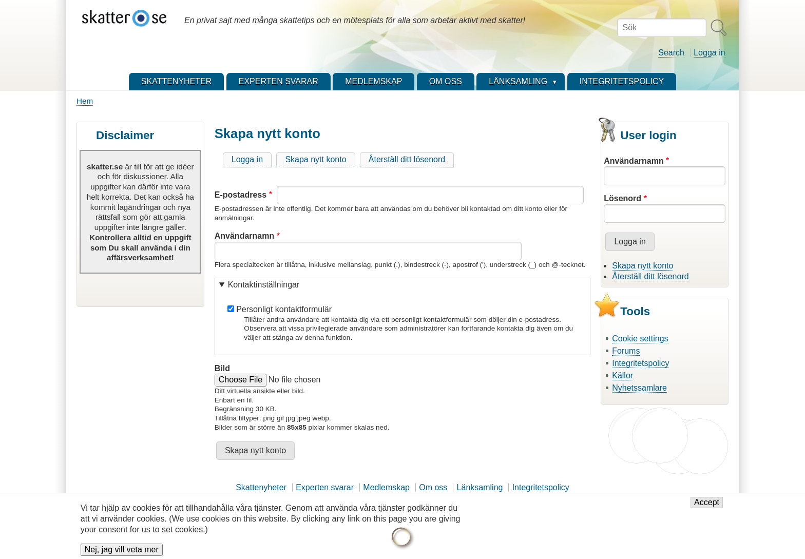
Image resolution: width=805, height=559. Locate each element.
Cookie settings (640, 338)
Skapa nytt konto (315, 159)
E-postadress (240, 194)
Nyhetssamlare (639, 387)
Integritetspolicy (640, 363)
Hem (84, 101)
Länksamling (480, 487)
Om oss (433, 487)
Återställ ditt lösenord (407, 159)
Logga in (709, 52)
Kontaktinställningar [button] (264, 284)
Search (671, 52)
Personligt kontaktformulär (284, 309)
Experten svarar (325, 487)
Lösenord (622, 198)
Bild (222, 368)
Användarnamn (244, 236)
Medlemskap (386, 487)
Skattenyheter (261, 487)
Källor (622, 375)
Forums (626, 350)
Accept (706, 505)
